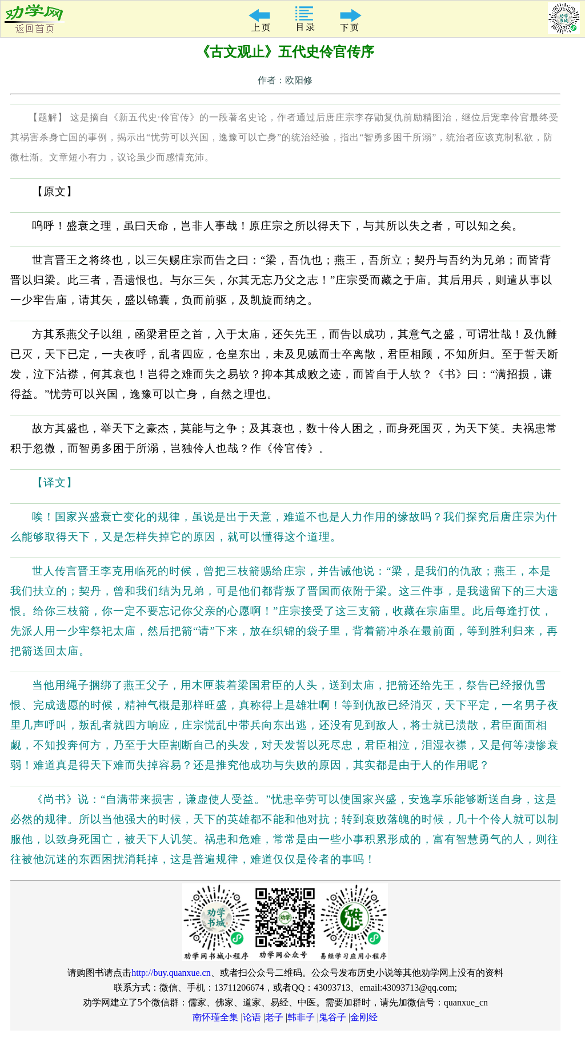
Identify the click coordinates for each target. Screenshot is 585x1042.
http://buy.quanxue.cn (171, 973)
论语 (252, 1017)
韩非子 (301, 1017)
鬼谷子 (332, 1017)
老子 (274, 1017)
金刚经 (364, 1017)
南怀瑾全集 (215, 1017)
